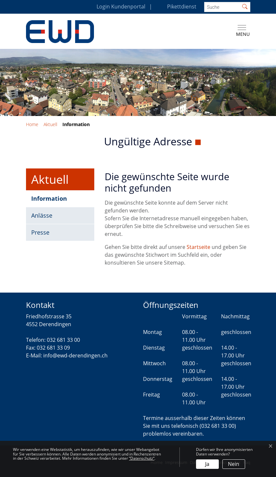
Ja (207, 464)
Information (52, 201)
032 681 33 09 (53, 347)
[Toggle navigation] (241, 31)
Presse (40, 232)
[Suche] (222, 7)
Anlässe (41, 215)
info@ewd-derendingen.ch (75, 355)
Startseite (198, 247)
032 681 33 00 (63, 339)
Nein (233, 464)
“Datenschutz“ (141, 458)
